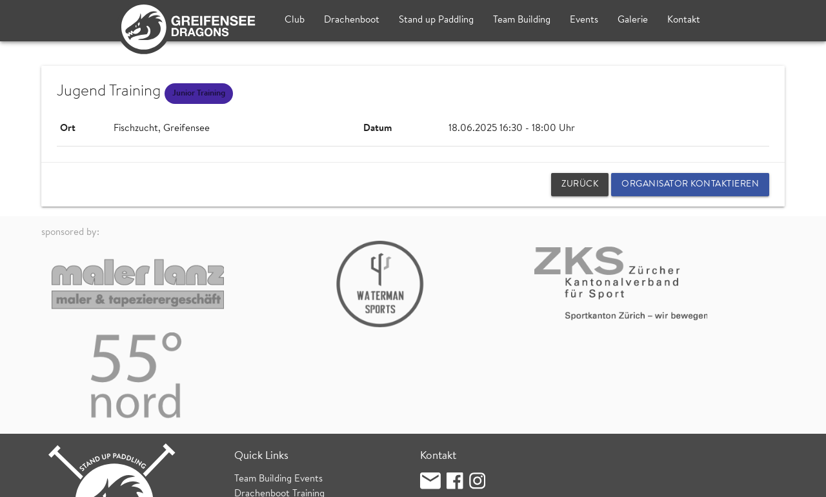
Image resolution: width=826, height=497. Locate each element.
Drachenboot (351, 20)
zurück (579, 184)
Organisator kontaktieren (690, 184)
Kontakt (683, 20)
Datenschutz (194, 480)
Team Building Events (278, 366)
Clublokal (439, 398)
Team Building (521, 20)
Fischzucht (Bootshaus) (468, 412)
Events (584, 20)
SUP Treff (254, 395)
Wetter (249, 424)
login (775, 480)
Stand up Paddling (436, 20)
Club (295, 20)
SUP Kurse (256, 409)
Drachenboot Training (279, 380)
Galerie (633, 20)
